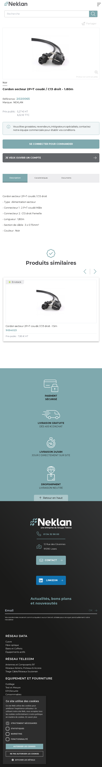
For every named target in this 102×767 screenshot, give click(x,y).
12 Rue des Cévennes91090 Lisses (54, 546)
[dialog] (24, 730)
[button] (24, 759)
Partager (89, 23)
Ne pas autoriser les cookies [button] (24, 754)
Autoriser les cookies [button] (24, 746)
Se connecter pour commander (51, 144)
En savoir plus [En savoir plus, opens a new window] (31, 717)
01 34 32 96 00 (51, 534)
